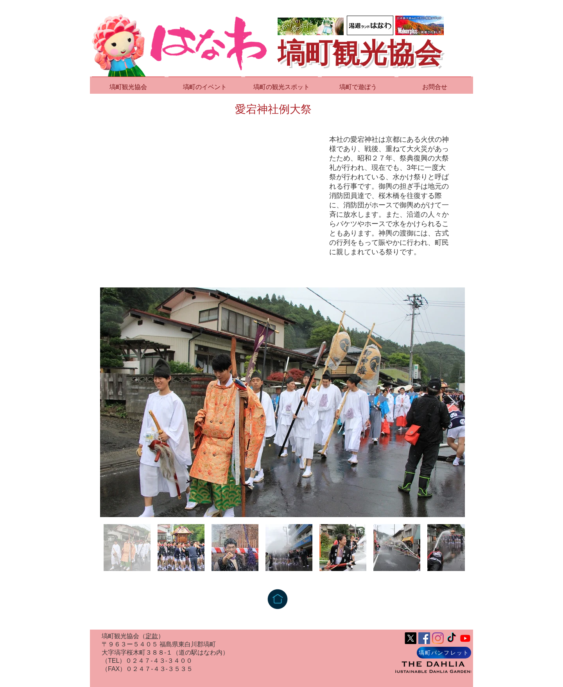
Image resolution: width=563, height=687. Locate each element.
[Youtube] (465, 638)
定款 (151, 636)
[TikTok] (451, 638)
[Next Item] (451, 402)
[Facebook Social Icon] (424, 638)
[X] (410, 638)
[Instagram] (438, 638)
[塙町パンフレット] (444, 652)
